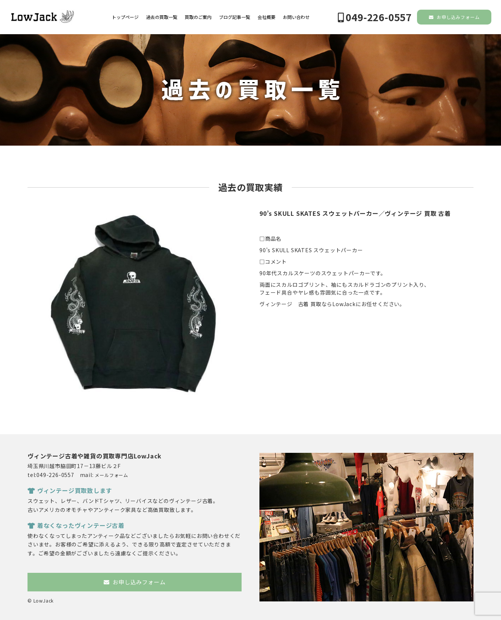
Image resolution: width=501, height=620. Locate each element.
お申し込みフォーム (454, 17)
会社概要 (266, 17)
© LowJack (41, 600)
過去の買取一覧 (161, 17)
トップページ (125, 17)
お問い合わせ (296, 17)
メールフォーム (111, 475)
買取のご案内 (198, 17)
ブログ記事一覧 (234, 17)
